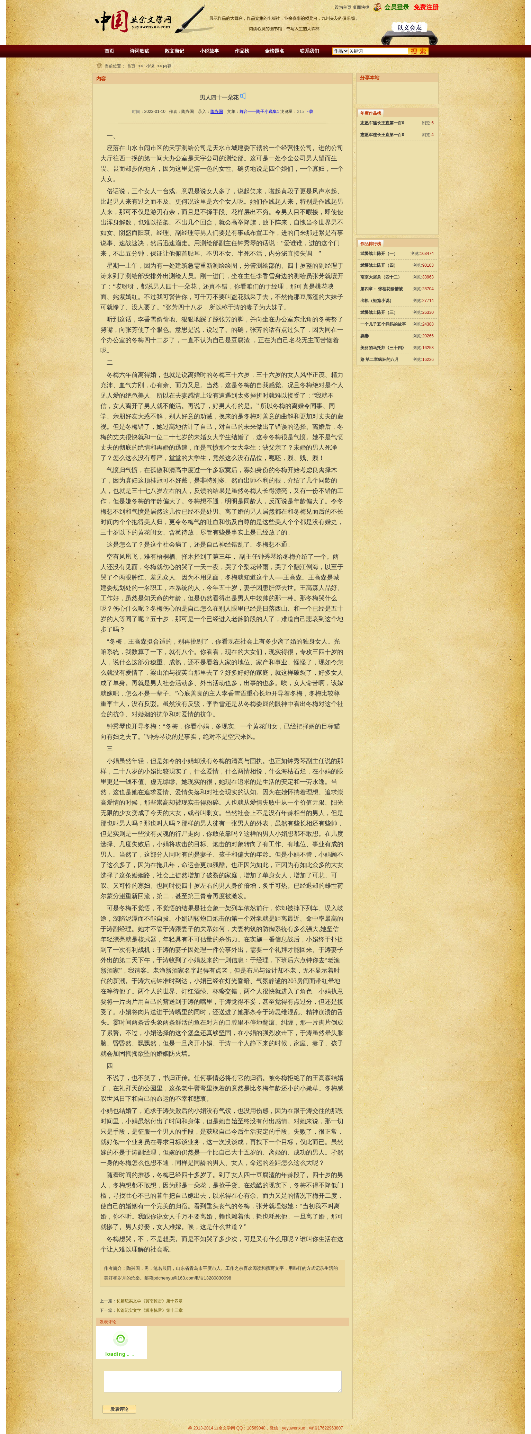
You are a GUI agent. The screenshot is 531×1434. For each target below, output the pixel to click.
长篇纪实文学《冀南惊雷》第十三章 (149, 1310)
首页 (109, 51)
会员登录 (396, 7)
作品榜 (242, 51)
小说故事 (209, 51)
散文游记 (174, 51)
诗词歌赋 (139, 51)
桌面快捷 (361, 7)
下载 (309, 111)
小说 (150, 66)
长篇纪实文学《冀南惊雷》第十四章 (149, 1301)
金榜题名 (274, 51)
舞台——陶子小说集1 (259, 111)
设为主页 (343, 7)
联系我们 (309, 51)
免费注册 (426, 7)
